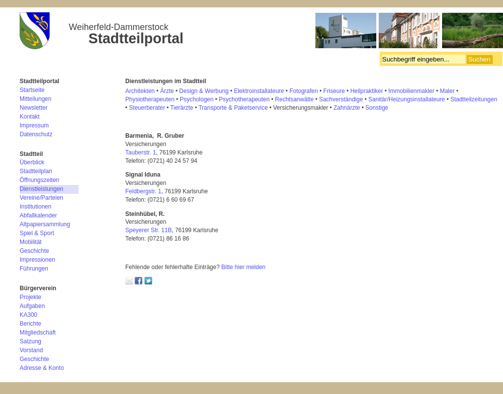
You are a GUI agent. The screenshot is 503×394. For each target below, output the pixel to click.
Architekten (140, 91)
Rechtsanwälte (294, 99)
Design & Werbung (204, 91)
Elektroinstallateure (259, 91)
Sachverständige (341, 99)
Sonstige (377, 107)
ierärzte (183, 107)
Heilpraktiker (366, 91)
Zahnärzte (347, 107)
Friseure (334, 91)
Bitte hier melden (243, 267)
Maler (447, 91)
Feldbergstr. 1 (143, 191)
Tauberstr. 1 (140, 152)
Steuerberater (147, 107)
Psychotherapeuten (244, 99)
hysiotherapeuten (151, 99)
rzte (169, 91)
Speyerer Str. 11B (148, 230)
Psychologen (197, 99)
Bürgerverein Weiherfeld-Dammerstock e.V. (261, 32)
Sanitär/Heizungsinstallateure (406, 99)
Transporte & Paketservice (233, 107)
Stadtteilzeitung (470, 99)
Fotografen (303, 91)
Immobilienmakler (412, 91)
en (494, 99)
